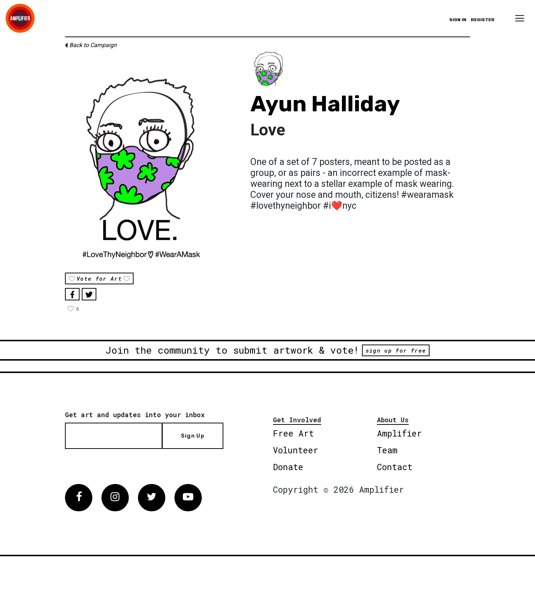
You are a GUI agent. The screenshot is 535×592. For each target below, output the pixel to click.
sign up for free (396, 350)
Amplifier (399, 433)
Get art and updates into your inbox (135, 414)
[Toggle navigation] (520, 18)
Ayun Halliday (325, 104)
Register (482, 19)
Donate (288, 466)
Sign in (457, 19)
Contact (394, 466)
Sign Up (192, 436)
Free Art (293, 433)
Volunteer (295, 450)
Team (387, 450)
